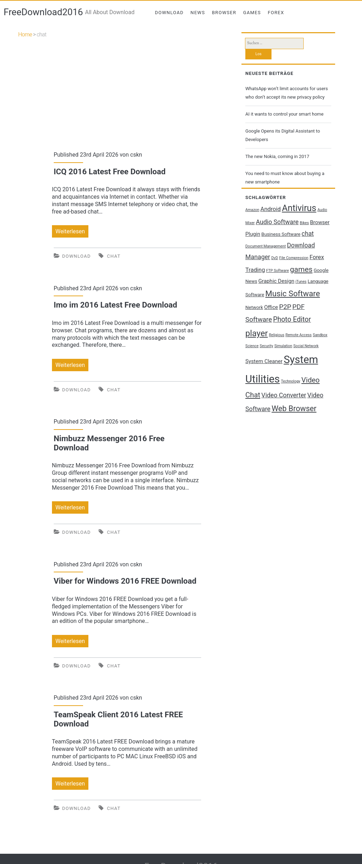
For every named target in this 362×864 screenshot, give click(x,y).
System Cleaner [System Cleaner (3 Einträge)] (263, 361)
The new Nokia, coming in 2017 (277, 156)
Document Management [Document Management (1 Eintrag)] (265, 246)
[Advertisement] (127, 90)
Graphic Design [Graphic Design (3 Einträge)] (276, 281)
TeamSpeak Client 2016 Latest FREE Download (118, 719)
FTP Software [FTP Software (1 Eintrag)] (277, 270)
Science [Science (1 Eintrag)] (251, 346)
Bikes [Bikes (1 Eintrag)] (304, 223)
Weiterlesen (72, 231)
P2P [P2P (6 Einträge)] (285, 307)
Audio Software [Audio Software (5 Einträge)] (277, 222)
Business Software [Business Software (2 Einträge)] (280, 234)
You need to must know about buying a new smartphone (284, 178)
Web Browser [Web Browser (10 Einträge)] (294, 408)
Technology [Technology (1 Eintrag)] (290, 381)
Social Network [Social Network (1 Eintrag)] (306, 346)
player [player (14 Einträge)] (256, 333)
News (198, 12)
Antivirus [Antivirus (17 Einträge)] (299, 208)
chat (114, 256)
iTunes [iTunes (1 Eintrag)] (301, 281)
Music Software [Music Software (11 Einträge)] (292, 293)
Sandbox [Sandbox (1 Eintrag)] (320, 335)
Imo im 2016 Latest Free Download (115, 304)
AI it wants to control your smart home (284, 114)
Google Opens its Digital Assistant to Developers (282, 135)
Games (252, 12)
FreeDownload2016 (43, 12)
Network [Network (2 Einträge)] (254, 307)
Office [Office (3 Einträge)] (271, 307)
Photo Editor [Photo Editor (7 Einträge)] (292, 319)
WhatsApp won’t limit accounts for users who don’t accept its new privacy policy (286, 93)
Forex (276, 12)
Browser (224, 12)
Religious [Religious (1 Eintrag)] (276, 335)
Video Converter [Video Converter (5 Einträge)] (283, 395)
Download (169, 12)
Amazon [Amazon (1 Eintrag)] (252, 210)
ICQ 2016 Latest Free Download (110, 171)
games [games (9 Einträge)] (301, 269)
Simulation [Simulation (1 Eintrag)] (283, 346)
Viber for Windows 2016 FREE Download (125, 580)
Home (25, 34)
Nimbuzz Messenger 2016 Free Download (109, 443)
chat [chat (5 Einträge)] (308, 233)
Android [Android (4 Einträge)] (271, 209)
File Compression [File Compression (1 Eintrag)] (293, 258)
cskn (136, 154)
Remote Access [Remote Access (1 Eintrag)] (298, 335)
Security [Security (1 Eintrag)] (266, 346)
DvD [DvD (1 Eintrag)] (274, 258)
